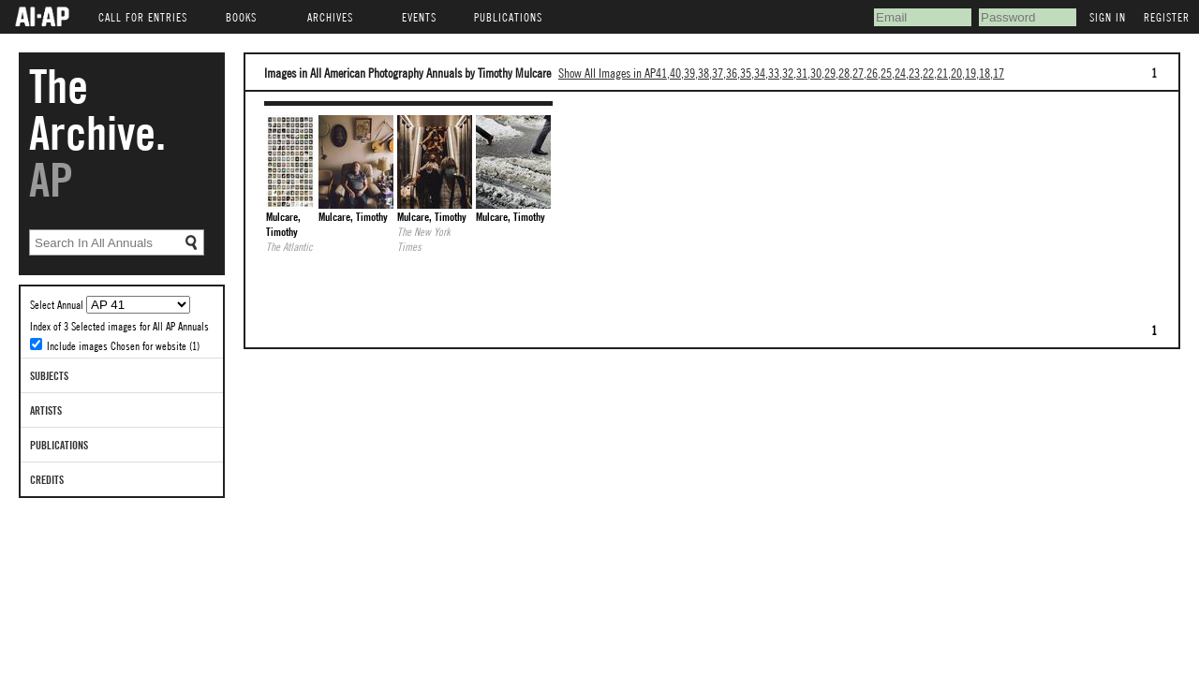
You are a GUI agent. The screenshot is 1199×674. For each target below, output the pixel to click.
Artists (46, 410)
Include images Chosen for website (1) (123, 345)
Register (1167, 16)
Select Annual (58, 304)
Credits (47, 479)
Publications (59, 444)
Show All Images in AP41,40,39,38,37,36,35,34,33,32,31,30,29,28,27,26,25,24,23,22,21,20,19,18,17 (781, 72)
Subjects (49, 375)
